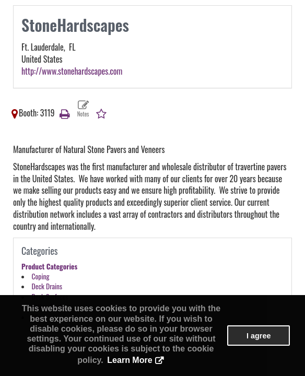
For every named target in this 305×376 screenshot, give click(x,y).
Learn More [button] (129, 360)
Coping (41, 276)
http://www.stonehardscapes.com (71, 71)
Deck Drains (47, 286)
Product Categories (49, 266)
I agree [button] (259, 336)
